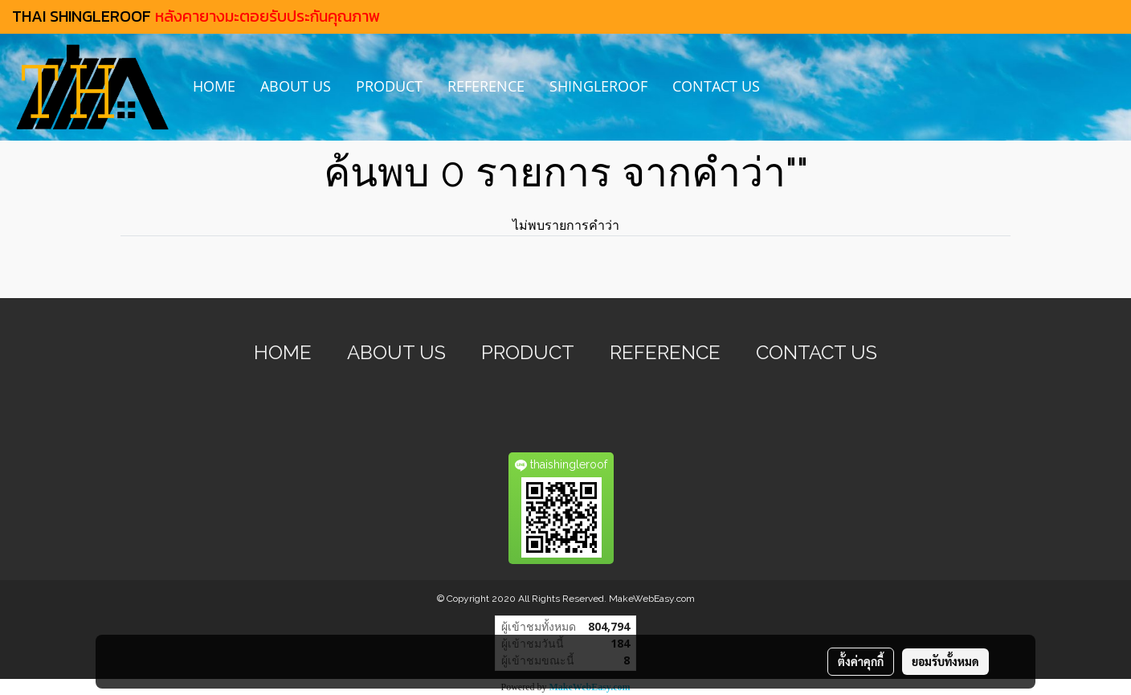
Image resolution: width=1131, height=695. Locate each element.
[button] (786, 87)
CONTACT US (716, 86)
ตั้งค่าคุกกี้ (861, 661)
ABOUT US (295, 86)
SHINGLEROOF (598, 86)
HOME (214, 86)
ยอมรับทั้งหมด (945, 661)
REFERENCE (486, 86)
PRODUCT (389, 86)
